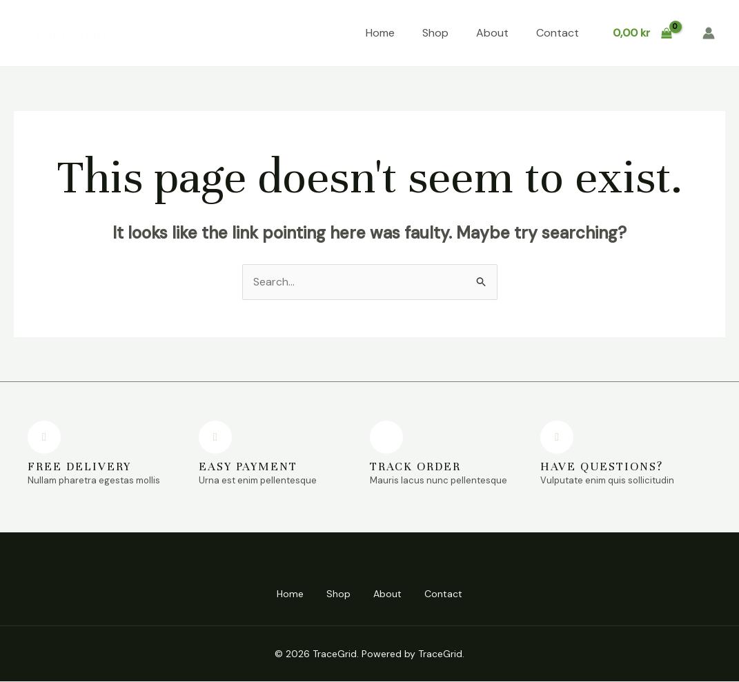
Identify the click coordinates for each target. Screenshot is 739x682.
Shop (435, 33)
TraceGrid (66, 33)
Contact (557, 33)
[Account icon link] (708, 33)
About (492, 33)
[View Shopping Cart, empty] (642, 33)
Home (380, 33)
